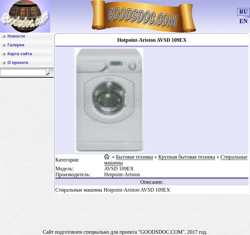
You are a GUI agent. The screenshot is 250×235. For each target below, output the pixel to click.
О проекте (17, 62)
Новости (16, 36)
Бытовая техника (134, 157)
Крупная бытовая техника (186, 157)
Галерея (15, 44)
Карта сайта (19, 53)
